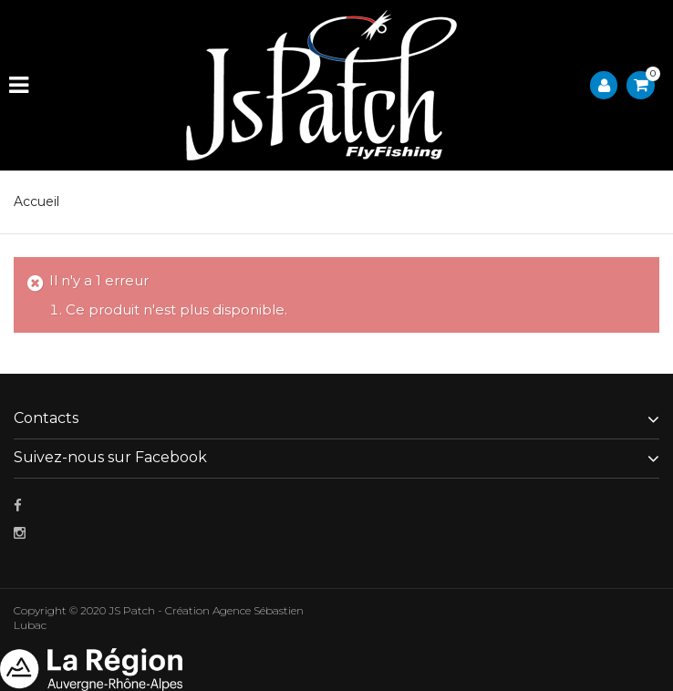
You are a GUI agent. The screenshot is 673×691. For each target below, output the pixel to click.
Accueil (36, 201)
